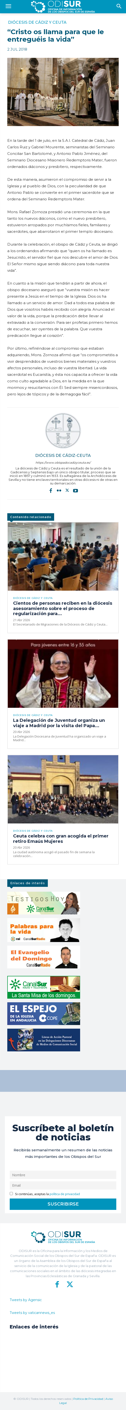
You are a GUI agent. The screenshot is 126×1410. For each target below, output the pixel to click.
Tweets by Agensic (26, 1300)
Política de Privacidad (88, 1399)
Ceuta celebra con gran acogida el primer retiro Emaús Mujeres (61, 838)
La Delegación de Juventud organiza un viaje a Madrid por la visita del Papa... (59, 723)
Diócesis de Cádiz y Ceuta (37, 22)
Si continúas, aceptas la (45, 1194)
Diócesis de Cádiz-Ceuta (63, 455)
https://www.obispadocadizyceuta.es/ (63, 462)
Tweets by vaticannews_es (32, 1313)
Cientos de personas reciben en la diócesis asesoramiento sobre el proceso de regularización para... (62, 608)
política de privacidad (65, 1194)
